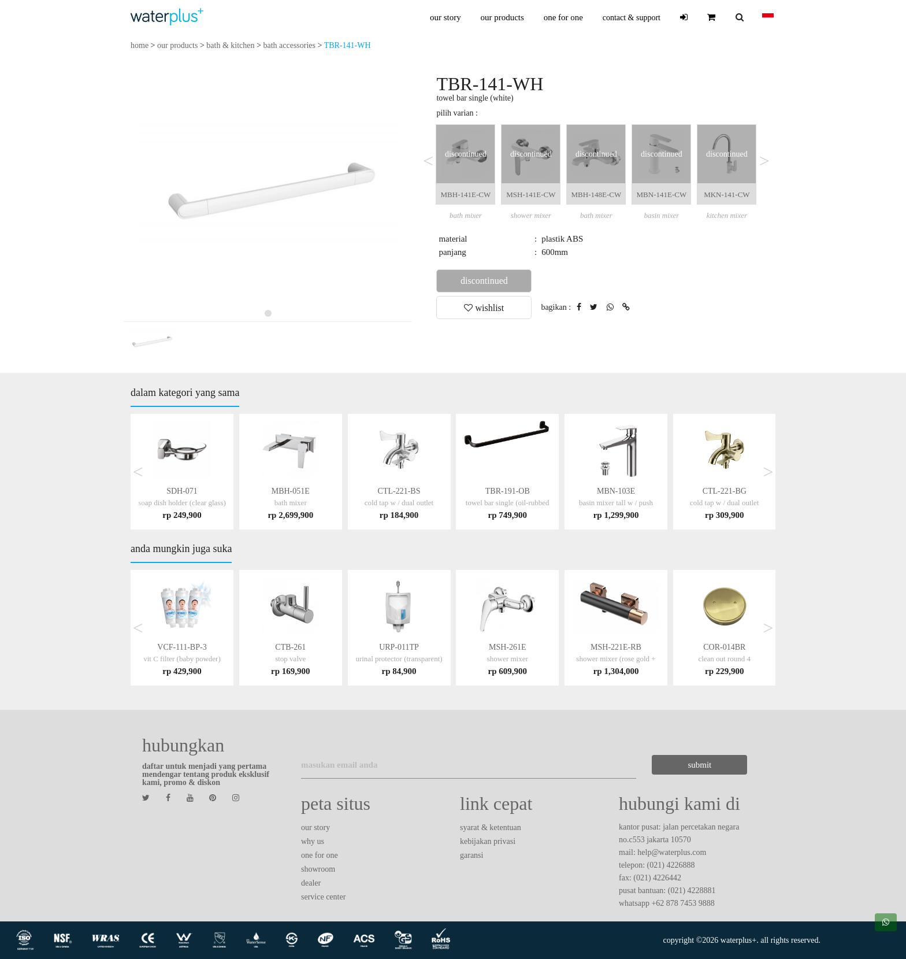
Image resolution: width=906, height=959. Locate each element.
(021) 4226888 (671, 865)
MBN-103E (616, 503)
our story (445, 17)
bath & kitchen (230, 45)
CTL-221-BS (399, 503)
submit (698, 764)
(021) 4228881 (692, 890)
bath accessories (289, 45)
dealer (311, 883)
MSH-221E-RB (615, 659)
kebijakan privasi (487, 841)
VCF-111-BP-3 (182, 659)
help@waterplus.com (671, 852)
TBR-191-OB (507, 503)
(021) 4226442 (657, 877)
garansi (471, 855)
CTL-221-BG (724, 503)
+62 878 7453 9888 (682, 903)
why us (312, 841)
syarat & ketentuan (490, 827)
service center (323, 897)
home (139, 45)
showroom (318, 869)
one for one (563, 17)
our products (501, 17)
